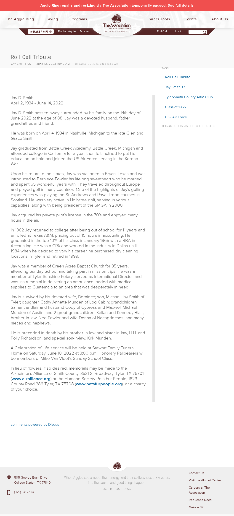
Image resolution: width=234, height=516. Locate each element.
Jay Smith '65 (175, 87)
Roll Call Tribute (177, 77)
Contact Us (196, 473)
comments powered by (35, 424)
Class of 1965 (175, 107)
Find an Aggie (67, 31)
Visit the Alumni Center (205, 480)
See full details (181, 5)
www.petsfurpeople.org (99, 384)
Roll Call (162, 31)
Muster (84, 31)
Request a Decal (200, 500)
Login (178, 31)
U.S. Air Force (176, 117)
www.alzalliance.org (31, 378)
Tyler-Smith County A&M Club (189, 97)
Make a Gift (41, 32)
